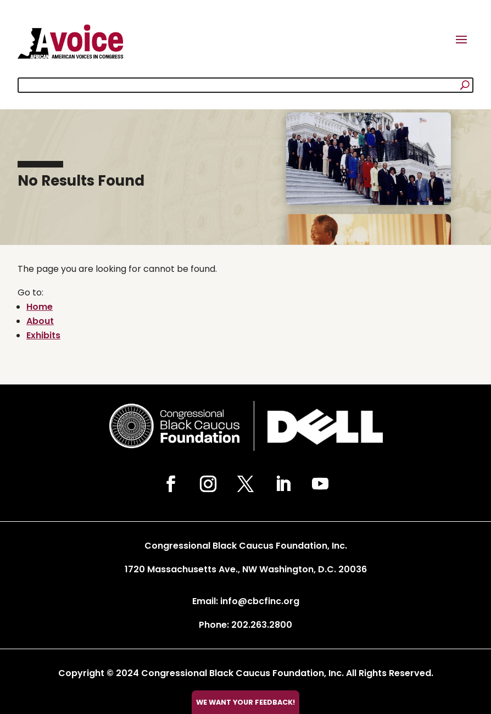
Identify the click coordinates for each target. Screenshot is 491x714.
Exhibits (43, 335)
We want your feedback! (245, 702)
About (40, 321)
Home (39, 306)
